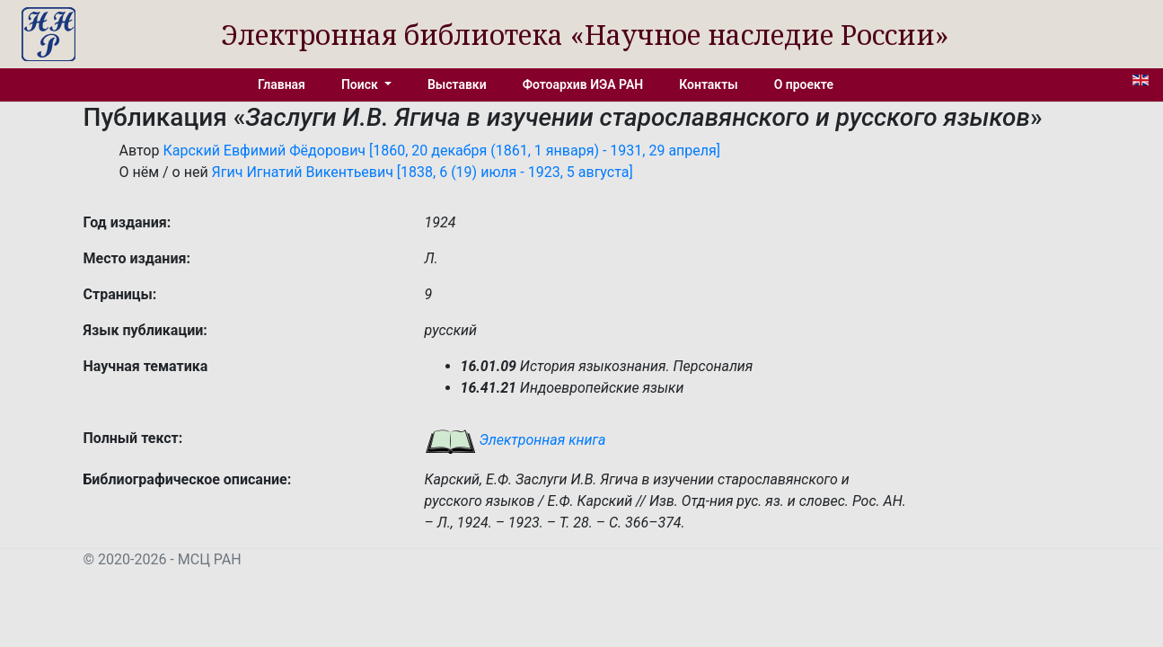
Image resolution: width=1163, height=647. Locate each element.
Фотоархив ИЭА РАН (583, 84)
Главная (281, 84)
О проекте (803, 84)
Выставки (457, 84)
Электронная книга (515, 439)
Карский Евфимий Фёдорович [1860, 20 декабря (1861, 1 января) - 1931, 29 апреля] (441, 150)
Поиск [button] (361, 84)
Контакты (708, 84)
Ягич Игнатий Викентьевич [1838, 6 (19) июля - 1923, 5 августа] (422, 172)
